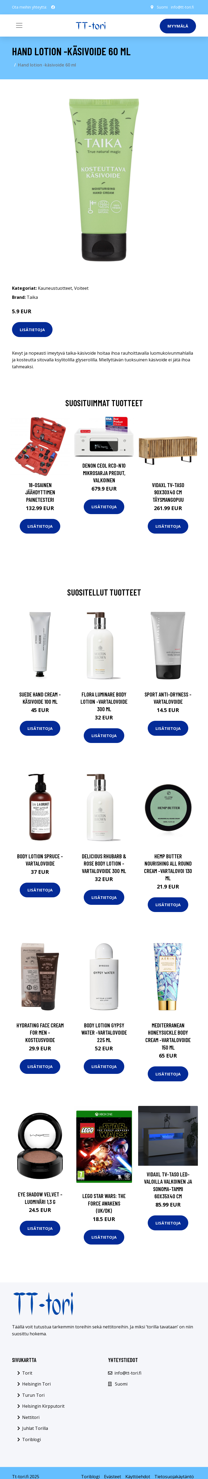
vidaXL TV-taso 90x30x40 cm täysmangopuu (168, 492)
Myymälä (177, 26)
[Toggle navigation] (19, 25)
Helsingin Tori (36, 1384)
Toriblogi (31, 1439)
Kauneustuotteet (55, 288)
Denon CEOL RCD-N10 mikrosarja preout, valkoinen (104, 472)
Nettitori (30, 1417)
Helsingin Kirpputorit (43, 1406)
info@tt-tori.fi (182, 7)
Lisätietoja (32, 329)
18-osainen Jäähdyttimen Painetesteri (40, 492)
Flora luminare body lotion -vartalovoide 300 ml (104, 701)
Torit (27, 1373)
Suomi (162, 7)
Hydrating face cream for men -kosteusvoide (40, 1032)
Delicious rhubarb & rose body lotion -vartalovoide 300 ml (104, 863)
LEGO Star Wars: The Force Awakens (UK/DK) (104, 1203)
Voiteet (81, 288)
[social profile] (53, 7)
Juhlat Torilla (35, 1428)
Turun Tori (33, 1395)
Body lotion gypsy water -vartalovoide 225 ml (104, 1032)
